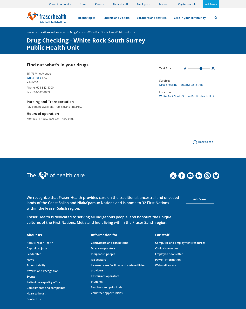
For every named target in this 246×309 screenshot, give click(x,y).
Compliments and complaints (46, 288)
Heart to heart (36, 293)
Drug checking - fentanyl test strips (181, 85)
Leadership (34, 254)
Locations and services (152, 18)
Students (97, 282)
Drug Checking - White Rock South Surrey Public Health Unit (103, 32)
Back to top (205, 142)
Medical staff (120, 4)
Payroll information (168, 260)
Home (30, 32)
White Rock (34, 78)
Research (164, 4)
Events (31, 276)
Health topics (86, 18)
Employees (143, 4)
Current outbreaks (60, 4)
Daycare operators (103, 248)
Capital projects (187, 4)
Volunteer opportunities (107, 293)
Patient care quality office (43, 282)
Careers (99, 4)
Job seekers (98, 260)
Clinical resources (166, 248)
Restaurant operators (105, 276)
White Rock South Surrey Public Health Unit (186, 96)
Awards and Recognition (43, 271)
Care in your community (190, 18)
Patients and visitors (116, 18)
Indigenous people (103, 254)
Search (216, 17)
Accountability (36, 265)
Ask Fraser (211, 4)
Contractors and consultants (109, 243)
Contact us (34, 299)
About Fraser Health (40, 243)
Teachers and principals (106, 287)
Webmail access (165, 265)
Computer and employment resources (180, 243)
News (83, 4)
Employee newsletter (169, 254)
